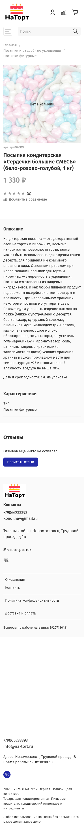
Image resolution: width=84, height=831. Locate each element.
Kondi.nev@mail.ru (20, 518)
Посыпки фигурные (20, 56)
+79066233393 (15, 512)
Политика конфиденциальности (32, 600)
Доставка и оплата (20, 613)
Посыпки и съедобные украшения (32, 50)
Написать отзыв (20, 462)
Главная (10, 45)
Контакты (13, 587)
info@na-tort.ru (18, 746)
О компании (15, 579)
